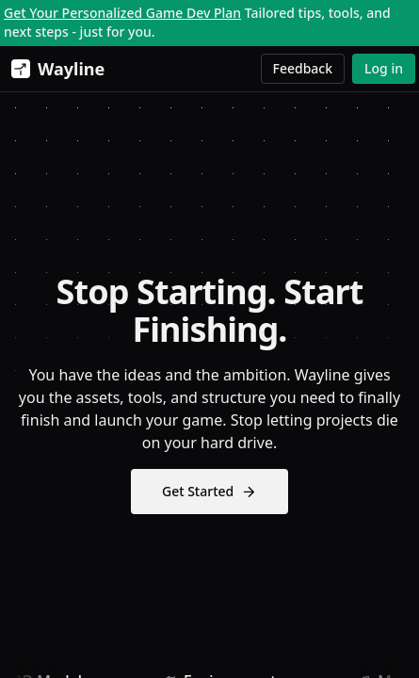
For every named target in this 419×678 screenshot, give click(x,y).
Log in (383, 68)
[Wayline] (54, 69)
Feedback (303, 68)
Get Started (209, 491)
